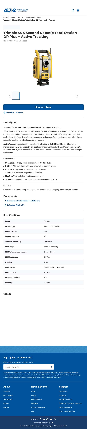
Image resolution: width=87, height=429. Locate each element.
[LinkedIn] (44, 419)
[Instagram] (47, 419)
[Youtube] (51, 419)
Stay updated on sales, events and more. (18, 362)
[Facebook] (40, 419)
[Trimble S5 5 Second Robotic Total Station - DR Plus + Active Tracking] (16, 96)
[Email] (54, 419)
